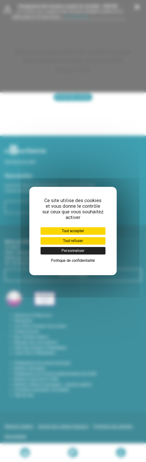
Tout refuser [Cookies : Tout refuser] (73, 241)
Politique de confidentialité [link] (73, 260)
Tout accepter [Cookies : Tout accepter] (73, 231)
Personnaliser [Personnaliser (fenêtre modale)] (72, 250)
